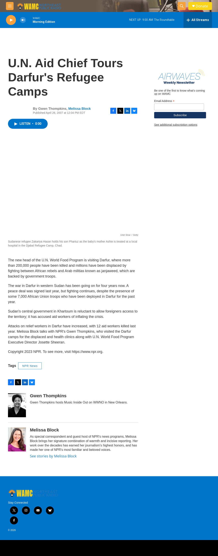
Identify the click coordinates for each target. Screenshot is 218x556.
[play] (11, 20)
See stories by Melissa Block (53, 456)
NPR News (29, 365)
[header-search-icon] (182, 6)
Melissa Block (79, 109)
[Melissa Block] (17, 439)
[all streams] (197, 20)
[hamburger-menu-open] (10, 6)
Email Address (164, 101)
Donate (202, 6)
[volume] (23, 20)
